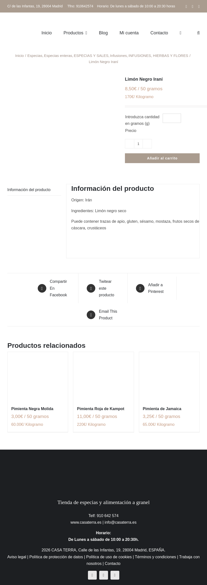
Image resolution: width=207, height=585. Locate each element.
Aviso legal (16, 557)
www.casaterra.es (86, 522)
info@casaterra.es (120, 522)
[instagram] (103, 575)
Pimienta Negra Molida (32, 409)
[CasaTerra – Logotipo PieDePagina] (103, 459)
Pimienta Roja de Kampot (100, 409)
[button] (198, 33)
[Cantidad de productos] (138, 143)
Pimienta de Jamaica (162, 409)
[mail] (114, 575)
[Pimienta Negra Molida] (38, 376)
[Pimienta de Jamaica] (169, 376)
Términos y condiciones (155, 557)
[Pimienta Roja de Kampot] (103, 376)
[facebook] (92, 575)
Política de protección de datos (56, 557)
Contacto (113, 563)
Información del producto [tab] (28, 190)
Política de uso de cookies (109, 557)
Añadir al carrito (162, 158)
